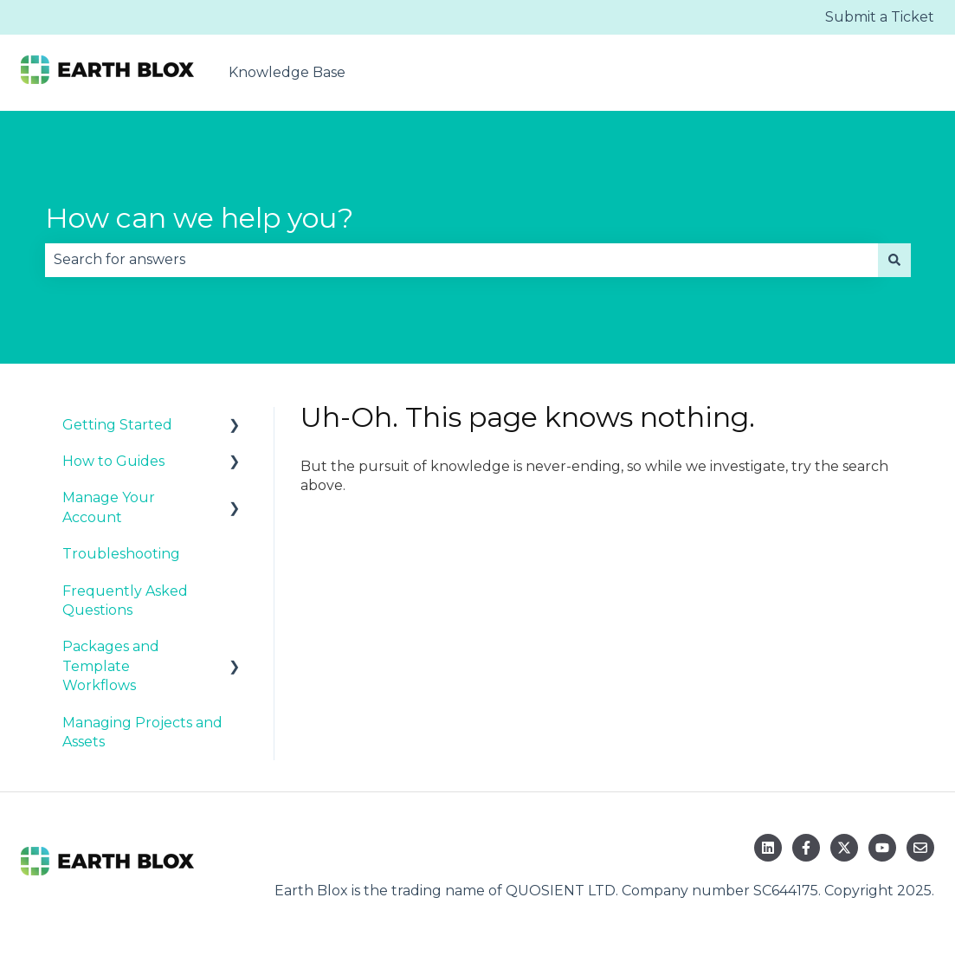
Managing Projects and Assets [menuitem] (142, 732)
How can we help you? (199, 218)
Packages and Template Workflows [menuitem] (110, 666)
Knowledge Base (287, 72)
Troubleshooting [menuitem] (121, 554)
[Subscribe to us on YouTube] (882, 848)
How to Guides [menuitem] (113, 461)
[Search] (894, 259)
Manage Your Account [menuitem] (108, 507)
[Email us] (920, 848)
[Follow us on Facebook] (806, 848)
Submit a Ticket (879, 17)
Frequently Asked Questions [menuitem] (125, 600)
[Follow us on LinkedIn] (768, 848)
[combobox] (461, 259)
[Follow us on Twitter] (844, 848)
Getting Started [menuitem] (117, 424)
